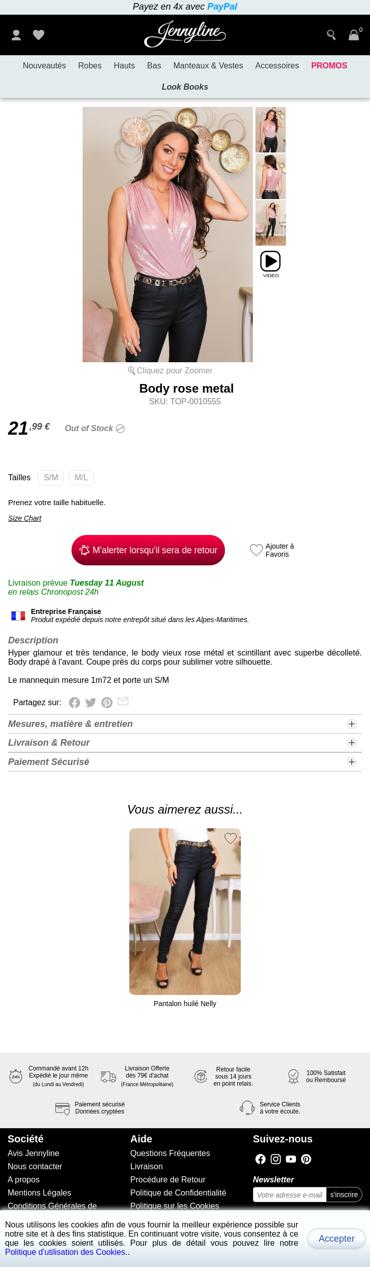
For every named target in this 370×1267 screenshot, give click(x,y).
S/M (53, 479)
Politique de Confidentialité (178, 1192)
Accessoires (277, 65)
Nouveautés (44, 65)
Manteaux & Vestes (208, 65)
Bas (154, 65)
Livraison (146, 1166)
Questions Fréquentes (170, 1153)
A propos (24, 1179)
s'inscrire (344, 1195)
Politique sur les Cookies (174, 1206)
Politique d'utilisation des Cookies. (66, 1252)
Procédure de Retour (168, 1179)
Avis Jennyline (33, 1153)
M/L (84, 479)
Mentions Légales (39, 1192)
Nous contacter (35, 1166)
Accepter (337, 1239)
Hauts (124, 65)
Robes (89, 65)
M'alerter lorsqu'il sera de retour (148, 550)
